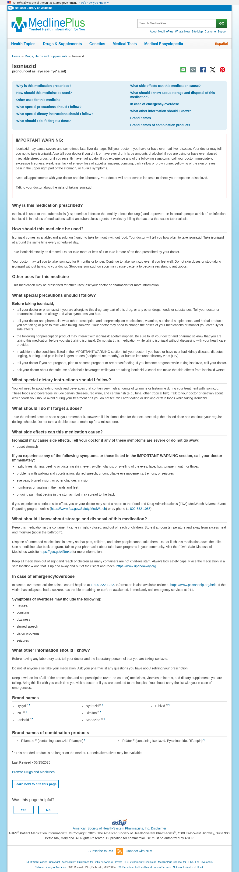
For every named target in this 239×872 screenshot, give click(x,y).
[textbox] (177, 23)
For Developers (204, 862)
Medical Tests (124, 44)
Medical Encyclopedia (163, 44)
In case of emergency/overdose (154, 104)
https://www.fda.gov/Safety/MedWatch (78, 509)
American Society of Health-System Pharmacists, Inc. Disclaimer (119, 828)
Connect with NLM (139, 851)
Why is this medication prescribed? (43, 86)
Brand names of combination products (160, 125)
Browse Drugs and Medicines (33, 772)
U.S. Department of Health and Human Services (144, 867)
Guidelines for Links (88, 862)
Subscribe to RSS (105, 851)
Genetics (97, 44)
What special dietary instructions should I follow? (54, 114)
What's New (182, 31)
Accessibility (69, 862)
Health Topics (23, 44)
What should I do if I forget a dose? (43, 121)
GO (221, 23)
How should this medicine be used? (44, 93)
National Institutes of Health (188, 867)
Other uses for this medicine (38, 100)
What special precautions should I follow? (48, 107)
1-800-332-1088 (139, 509)
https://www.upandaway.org (136, 566)
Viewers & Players (111, 862)
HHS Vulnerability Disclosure (140, 862)
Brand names (140, 118)
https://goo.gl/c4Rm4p (55, 552)
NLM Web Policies (36, 862)
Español (221, 44)
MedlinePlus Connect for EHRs (175, 862)
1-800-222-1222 (102, 585)
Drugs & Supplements (62, 44)
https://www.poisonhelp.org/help (193, 585)
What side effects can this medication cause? (165, 86)
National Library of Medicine (33, 8)
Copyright (54, 862)
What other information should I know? (160, 111)
